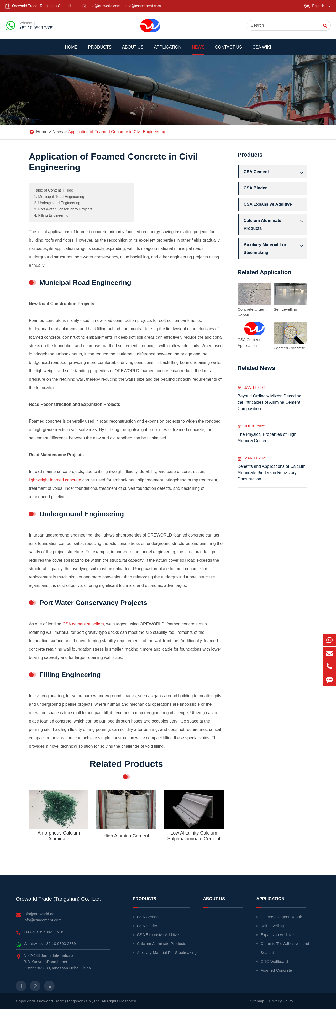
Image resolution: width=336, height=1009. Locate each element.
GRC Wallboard (274, 961)
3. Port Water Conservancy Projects (63, 209)
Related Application (264, 272)
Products (100, 50)
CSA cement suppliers (83, 624)
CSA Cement (275, 172)
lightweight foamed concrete (55, 480)
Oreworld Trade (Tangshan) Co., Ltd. (58, 899)
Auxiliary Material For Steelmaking (275, 248)
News (198, 50)
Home (71, 50)
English (318, 6)
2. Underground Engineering (57, 203)
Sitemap (257, 1001)
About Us (133, 50)
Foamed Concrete (289, 348)
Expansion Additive (277, 934)
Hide (69, 190)
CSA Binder (255, 188)
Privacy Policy (281, 1001)
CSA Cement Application (249, 342)
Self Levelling (285, 309)
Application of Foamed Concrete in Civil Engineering (116, 132)
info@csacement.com (143, 6)
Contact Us (228, 50)
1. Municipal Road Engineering (59, 196)
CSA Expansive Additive (268, 204)
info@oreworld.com (104, 6)
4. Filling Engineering (51, 215)
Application (168, 50)
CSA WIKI (262, 50)
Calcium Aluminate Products (275, 224)
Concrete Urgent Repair (252, 312)
